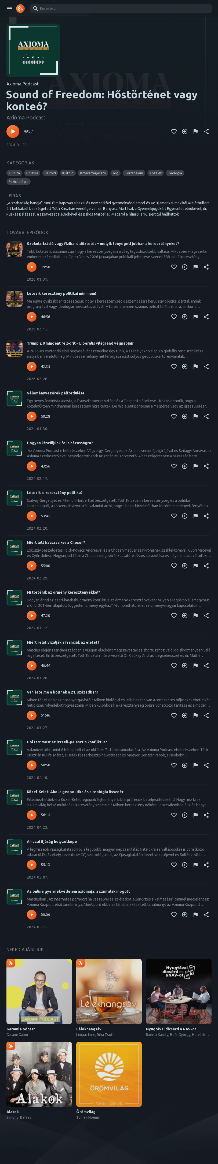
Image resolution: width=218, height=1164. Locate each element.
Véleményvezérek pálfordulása (55, 393)
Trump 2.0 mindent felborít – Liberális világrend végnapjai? (80, 343)
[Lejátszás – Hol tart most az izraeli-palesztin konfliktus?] (32, 765)
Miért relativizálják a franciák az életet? (63, 642)
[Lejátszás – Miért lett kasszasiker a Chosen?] (32, 566)
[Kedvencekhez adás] (174, 131)
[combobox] (120, 8)
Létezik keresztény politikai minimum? (62, 293)
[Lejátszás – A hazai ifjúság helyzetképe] (32, 865)
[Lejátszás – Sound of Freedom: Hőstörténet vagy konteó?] (12, 131)
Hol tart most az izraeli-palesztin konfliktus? (67, 742)
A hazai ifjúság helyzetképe (52, 841)
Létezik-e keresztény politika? (55, 493)
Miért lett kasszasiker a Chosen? (56, 542)
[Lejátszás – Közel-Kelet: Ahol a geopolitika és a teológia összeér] (32, 815)
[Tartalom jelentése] (195, 131)
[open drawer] (9, 8)
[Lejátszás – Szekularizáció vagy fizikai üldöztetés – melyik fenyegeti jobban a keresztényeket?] (32, 267)
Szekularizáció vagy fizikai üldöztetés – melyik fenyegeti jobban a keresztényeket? (103, 244)
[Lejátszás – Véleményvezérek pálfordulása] (32, 416)
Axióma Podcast (26, 117)
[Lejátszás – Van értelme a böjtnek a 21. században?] (32, 715)
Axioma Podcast (22, 83)
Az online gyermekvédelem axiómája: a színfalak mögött (78, 891)
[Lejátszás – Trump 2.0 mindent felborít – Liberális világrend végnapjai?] (32, 366)
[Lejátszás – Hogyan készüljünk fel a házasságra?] (32, 466)
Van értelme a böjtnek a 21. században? (62, 692)
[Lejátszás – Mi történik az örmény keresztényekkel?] (32, 615)
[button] (14, 173)
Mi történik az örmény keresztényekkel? (63, 592)
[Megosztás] (206, 131)
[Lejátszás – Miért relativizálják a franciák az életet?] (32, 665)
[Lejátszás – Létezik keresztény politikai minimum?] (32, 317)
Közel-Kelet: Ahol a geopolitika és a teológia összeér (75, 792)
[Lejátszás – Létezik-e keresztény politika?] (32, 516)
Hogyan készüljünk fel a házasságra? (60, 443)
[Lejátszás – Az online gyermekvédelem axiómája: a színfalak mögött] (32, 915)
